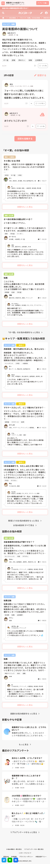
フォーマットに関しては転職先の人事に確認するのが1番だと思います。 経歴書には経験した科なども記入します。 (25, 94)
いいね (43, 65)
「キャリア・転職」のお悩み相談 (29, 18)
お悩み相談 (12, 18)
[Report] (35, 66)
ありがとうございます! (15, 120)
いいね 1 (40, 103)
